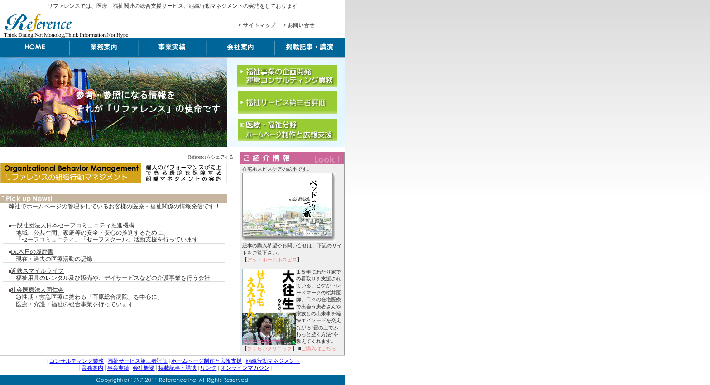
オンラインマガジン (245, 368)
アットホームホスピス (272, 259)
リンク (208, 368)
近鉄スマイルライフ (37, 270)
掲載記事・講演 (177, 368)
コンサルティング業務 (76, 361)
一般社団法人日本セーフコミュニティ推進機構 (72, 225)
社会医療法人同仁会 (37, 289)
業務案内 (92, 368)
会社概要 (143, 368)
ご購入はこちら (318, 348)
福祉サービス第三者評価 (138, 361)
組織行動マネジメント (273, 361)
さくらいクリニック (269, 348)
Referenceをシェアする (211, 156)
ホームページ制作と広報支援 (206, 361)
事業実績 (118, 368)
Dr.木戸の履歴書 (32, 251)
